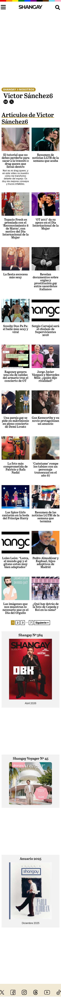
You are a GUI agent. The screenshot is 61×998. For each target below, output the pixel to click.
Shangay (9, 89)
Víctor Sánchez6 (28, 96)
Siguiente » (42, 622)
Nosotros (26, 89)
